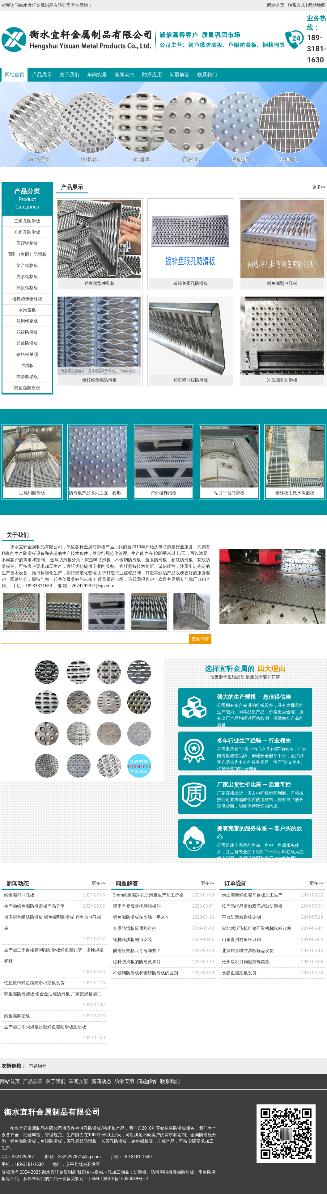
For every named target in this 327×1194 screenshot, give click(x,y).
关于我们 (69, 75)
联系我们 (207, 75)
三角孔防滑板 (27, 220)
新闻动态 (124, 75)
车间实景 (97, 75)
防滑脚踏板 (27, 376)
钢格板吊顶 (27, 354)
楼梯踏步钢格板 (27, 298)
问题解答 (179, 75)
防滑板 (27, 365)
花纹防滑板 (27, 332)
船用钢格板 (27, 321)
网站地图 (316, 5)
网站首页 (275, 5)
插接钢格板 (27, 287)
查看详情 (200, 638)
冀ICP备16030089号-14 (125, 1178)
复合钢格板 (27, 265)
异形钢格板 (27, 276)
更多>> (318, 186)
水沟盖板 (27, 309)
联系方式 (296, 5)
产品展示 (42, 75)
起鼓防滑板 (27, 343)
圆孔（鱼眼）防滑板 (27, 254)
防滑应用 (152, 75)
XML (95, 1178)
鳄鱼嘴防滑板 (27, 387)
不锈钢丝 (37, 1066)
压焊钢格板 (27, 243)
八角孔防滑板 (27, 232)
